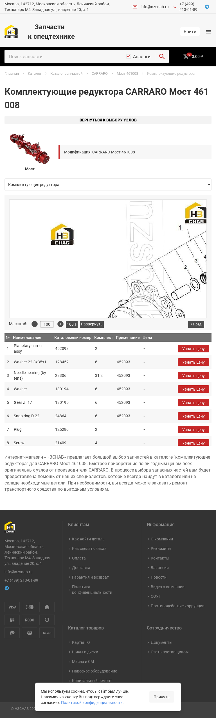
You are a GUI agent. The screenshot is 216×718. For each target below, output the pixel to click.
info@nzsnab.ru (155, 6)
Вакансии (160, 567)
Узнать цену (193, 348)
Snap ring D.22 (26, 415)
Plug (18, 429)
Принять (162, 696)
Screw (19, 442)
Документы (161, 642)
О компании (162, 539)
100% (71, 324)
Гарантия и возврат (90, 577)
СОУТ (156, 596)
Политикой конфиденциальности (92, 702)
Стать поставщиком (169, 651)
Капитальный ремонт (92, 680)
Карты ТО (81, 642)
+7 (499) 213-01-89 (188, 6)
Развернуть (92, 324)
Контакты (160, 558)
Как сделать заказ (89, 548)
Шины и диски (85, 651)
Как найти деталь (88, 539)
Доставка (81, 567)
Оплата (79, 558)
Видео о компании (167, 586)
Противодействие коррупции (177, 605)
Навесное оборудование (94, 671)
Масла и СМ (83, 661)
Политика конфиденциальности (92, 589)
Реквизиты (161, 548)
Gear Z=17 (23, 402)
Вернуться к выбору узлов (108, 120)
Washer (20, 388)
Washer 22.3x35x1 (30, 361)
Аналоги (141, 56)
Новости (158, 577)
